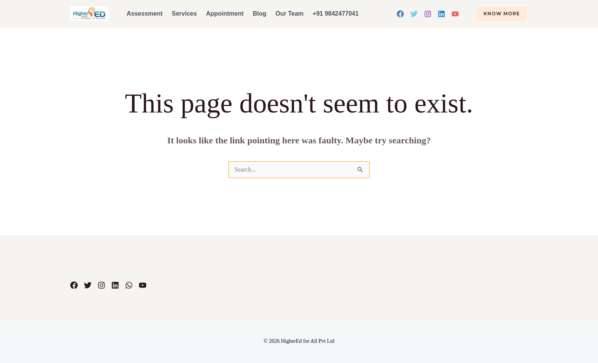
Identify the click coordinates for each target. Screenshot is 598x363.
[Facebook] (400, 14)
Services (184, 13)
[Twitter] (414, 14)
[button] (497, 14)
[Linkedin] (441, 14)
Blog (260, 13)
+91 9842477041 (336, 13)
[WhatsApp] (129, 285)
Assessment (144, 13)
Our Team (289, 13)
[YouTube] (455, 14)
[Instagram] (427, 14)
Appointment (225, 13)
